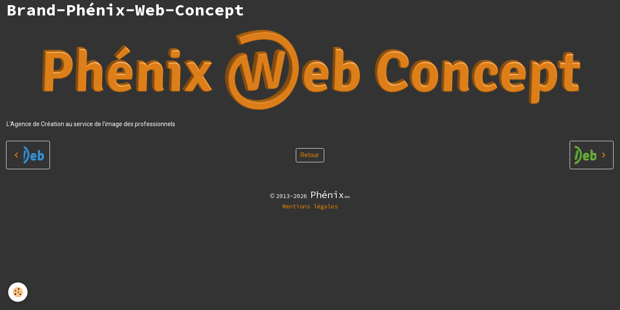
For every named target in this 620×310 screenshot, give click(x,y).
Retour (310, 155)
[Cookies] (18, 292)
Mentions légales (310, 206)
